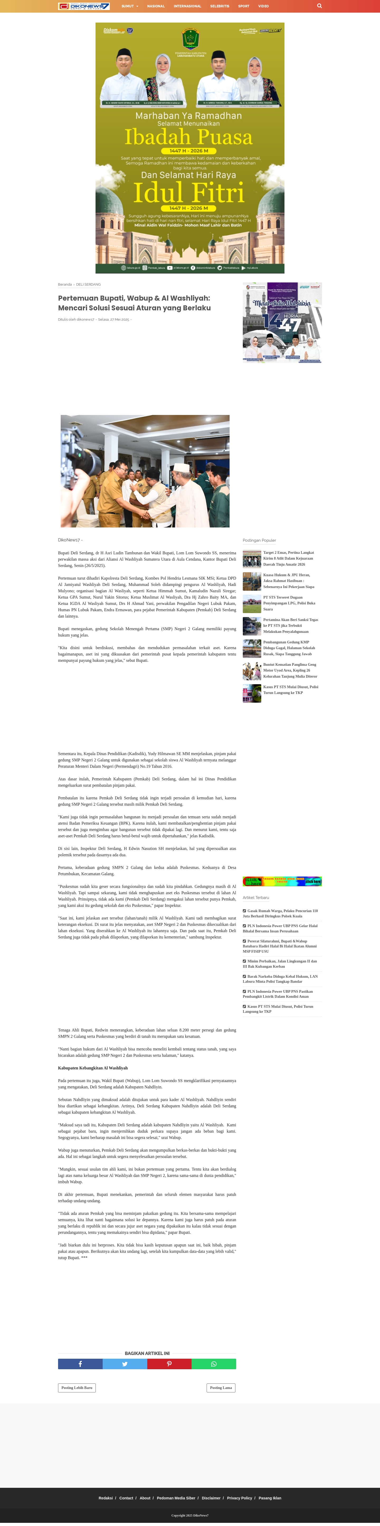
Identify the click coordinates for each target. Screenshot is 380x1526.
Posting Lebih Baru (76, 1391)
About (141, 1501)
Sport (243, 6)
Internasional (187, 6)
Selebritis (219, 6)
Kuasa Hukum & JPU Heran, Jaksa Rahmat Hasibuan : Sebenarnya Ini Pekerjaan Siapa (288, 581)
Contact (119, 1501)
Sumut (128, 6)
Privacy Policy (246, 1501)
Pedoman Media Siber (176, 1501)
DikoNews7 (200, 1518)
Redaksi (95, 1501)
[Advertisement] (147, 368)
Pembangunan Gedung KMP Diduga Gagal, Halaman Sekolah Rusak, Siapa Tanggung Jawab (289, 648)
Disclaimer (214, 1501)
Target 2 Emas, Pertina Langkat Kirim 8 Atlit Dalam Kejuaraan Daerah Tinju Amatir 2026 (288, 558)
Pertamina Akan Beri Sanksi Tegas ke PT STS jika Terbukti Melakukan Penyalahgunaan (290, 626)
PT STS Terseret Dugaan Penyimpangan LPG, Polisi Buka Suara (289, 603)
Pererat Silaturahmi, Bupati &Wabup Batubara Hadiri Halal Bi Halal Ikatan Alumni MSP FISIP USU (280, 946)
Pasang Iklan (280, 1501)
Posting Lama (221, 1391)
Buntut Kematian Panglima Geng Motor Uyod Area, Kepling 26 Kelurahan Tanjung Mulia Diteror (290, 670)
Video (263, 6)
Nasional (156, 6)
